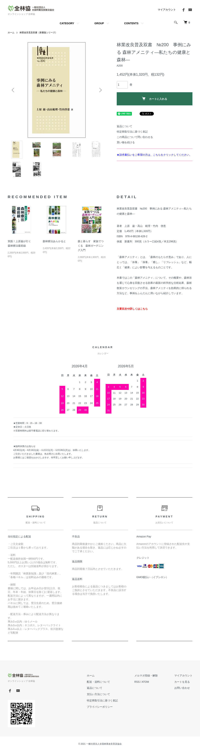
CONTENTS (131, 23)
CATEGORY (67, 23)
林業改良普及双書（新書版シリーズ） (38, 32)
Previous (13, 90)
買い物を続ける (126, 142)
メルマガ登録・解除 (146, 675)
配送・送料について (98, 681)
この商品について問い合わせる (135, 137)
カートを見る (182, 681)
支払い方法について (98, 694)
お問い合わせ (182, 687)
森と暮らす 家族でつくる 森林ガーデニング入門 (91, 246)
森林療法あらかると (54, 241)
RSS (137, 681)
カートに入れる (154, 98)
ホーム (11, 32)
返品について (124, 126)
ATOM (145, 681)
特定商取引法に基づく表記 (132, 131)
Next (100, 90)
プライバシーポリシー (100, 706)
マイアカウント (167, 9)
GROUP (99, 23)
